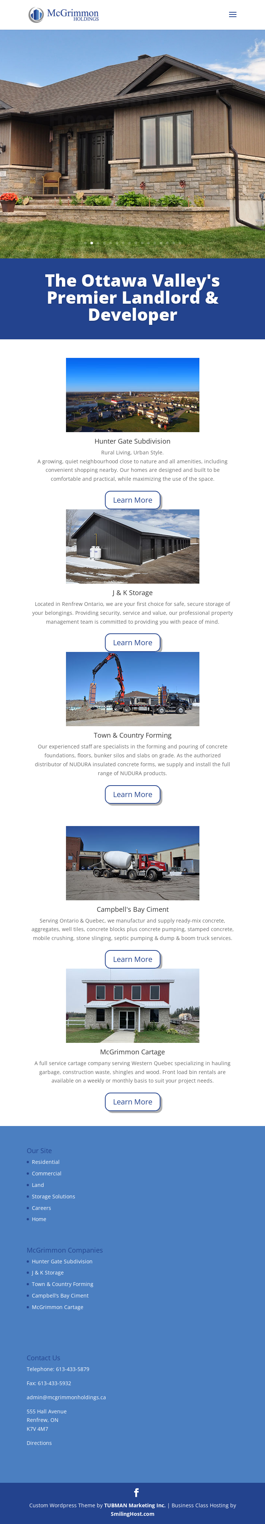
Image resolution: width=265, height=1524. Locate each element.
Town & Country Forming (62, 1284)
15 (173, 243)
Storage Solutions (53, 1196)
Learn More (132, 500)
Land (38, 1184)
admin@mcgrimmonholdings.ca (66, 1397)
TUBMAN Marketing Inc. (135, 1505)
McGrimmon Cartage (57, 1307)
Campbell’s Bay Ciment (60, 1295)
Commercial (47, 1173)
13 (161, 243)
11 (148, 243)
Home (39, 1219)
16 (180, 243)
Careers (41, 1207)
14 (167, 243)
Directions (39, 1442)
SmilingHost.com (133, 1513)
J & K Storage (48, 1272)
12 (154, 243)
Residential (46, 1161)
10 (142, 243)
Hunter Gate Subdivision (62, 1261)
